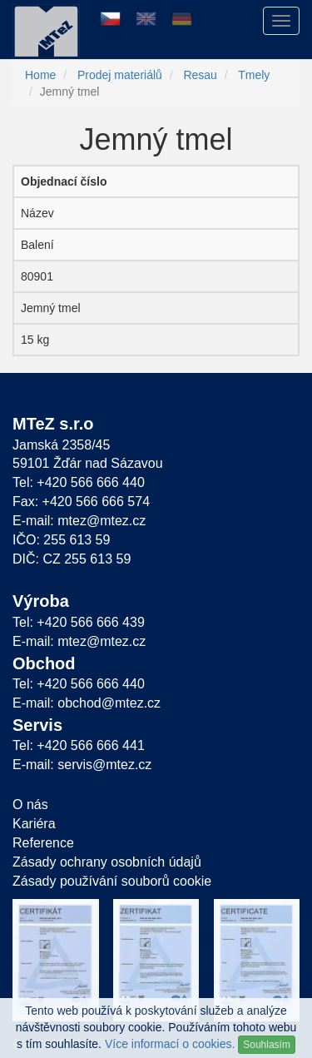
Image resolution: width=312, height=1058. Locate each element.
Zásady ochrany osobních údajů (106, 862)
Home (40, 75)
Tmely (254, 75)
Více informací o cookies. (170, 1044)
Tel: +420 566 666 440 (78, 482)
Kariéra (34, 824)
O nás (30, 804)
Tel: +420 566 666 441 (78, 745)
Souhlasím (266, 1045)
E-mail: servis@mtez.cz (81, 764)
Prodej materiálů (119, 75)
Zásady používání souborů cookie (111, 881)
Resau (199, 75)
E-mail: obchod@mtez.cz (86, 703)
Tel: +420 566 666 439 (78, 622)
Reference (43, 843)
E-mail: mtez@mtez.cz (79, 521)
